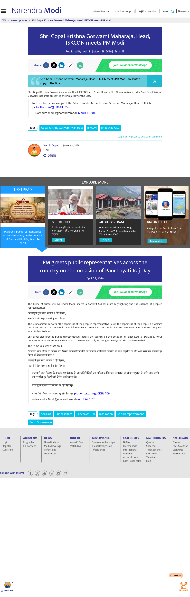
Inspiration (106, 414)
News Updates (19, 20)
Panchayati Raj (86, 414)
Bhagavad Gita (110, 127)
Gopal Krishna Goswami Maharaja (62, 127)
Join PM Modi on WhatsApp (130, 65)
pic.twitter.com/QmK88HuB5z (50, 107)
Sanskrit (46, 414)
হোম (4, 20)
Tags (33, 127)
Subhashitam (64, 414)
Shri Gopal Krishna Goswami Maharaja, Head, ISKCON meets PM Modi (71, 20)
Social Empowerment (130, 414)
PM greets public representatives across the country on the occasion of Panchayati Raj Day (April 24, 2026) (23, 237)
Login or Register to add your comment (140, 137)
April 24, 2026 (86, 399)
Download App (157, 241)
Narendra (37, 10)
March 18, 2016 (87, 113)
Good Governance (40, 422)
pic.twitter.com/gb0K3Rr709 (92, 393)
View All (58, 240)
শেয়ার (49, 156)
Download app (9, 590)
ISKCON (92, 127)
